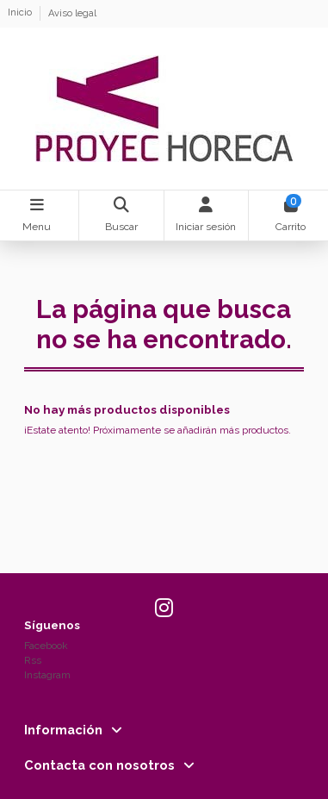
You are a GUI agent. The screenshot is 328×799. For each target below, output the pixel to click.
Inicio (21, 13)
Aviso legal (72, 13)
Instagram (47, 675)
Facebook (46, 646)
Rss (32, 660)
